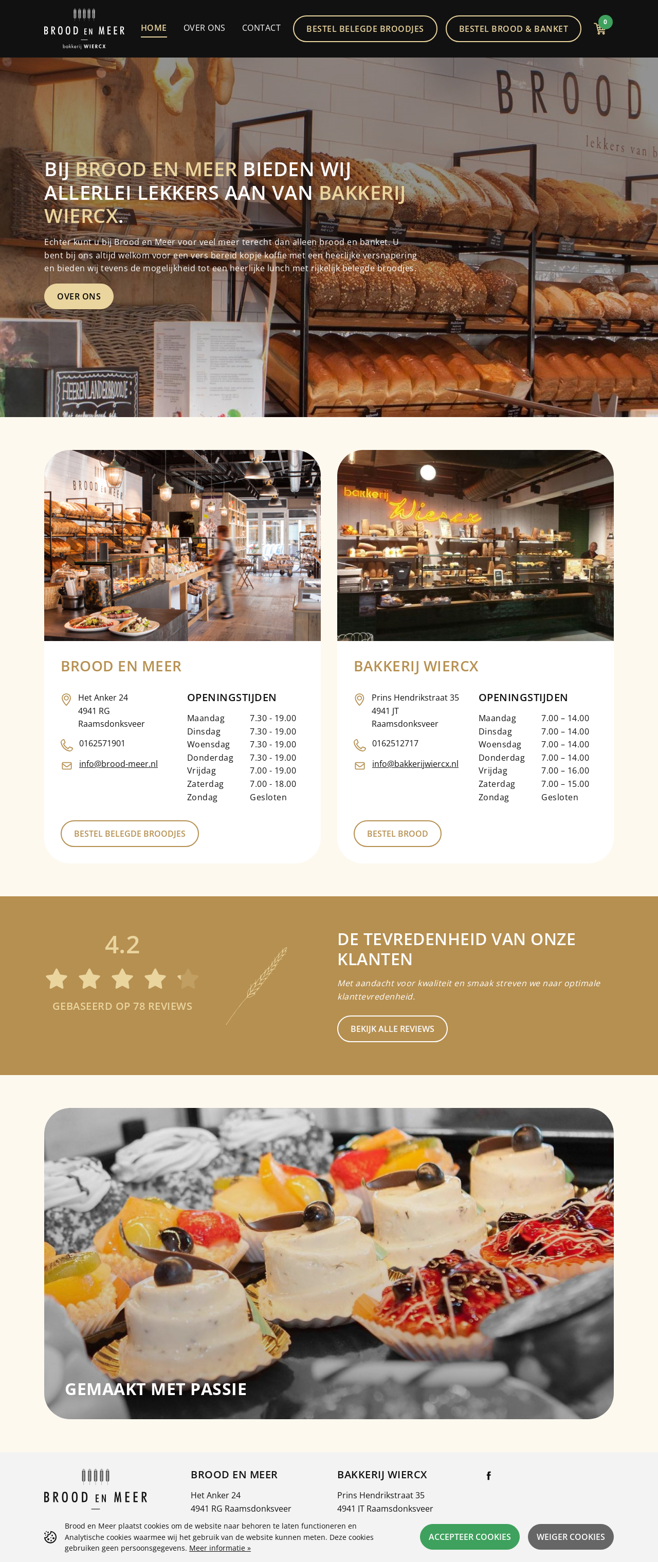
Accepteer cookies (470, 1536)
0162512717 (395, 743)
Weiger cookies (571, 1536)
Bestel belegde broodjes (130, 833)
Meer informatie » (220, 1548)
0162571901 (102, 743)
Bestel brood (397, 833)
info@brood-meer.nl (118, 763)
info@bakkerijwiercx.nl (415, 763)
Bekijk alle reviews (392, 1028)
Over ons (79, 296)
